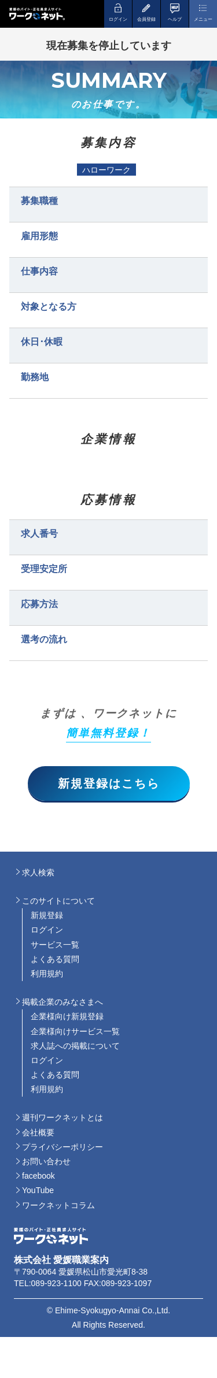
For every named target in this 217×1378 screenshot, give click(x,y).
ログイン (47, 929)
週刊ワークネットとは (62, 1117)
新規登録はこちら (109, 783)
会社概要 (38, 1132)
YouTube (38, 1190)
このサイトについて (58, 900)
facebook (38, 1175)
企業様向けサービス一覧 (75, 1031)
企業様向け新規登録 (67, 1016)
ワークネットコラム (58, 1205)
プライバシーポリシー (62, 1147)
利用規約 (47, 973)
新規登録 (47, 915)
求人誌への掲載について (75, 1045)
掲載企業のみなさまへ (62, 1001)
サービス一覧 (55, 944)
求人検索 (38, 872)
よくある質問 (55, 959)
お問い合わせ (46, 1161)
